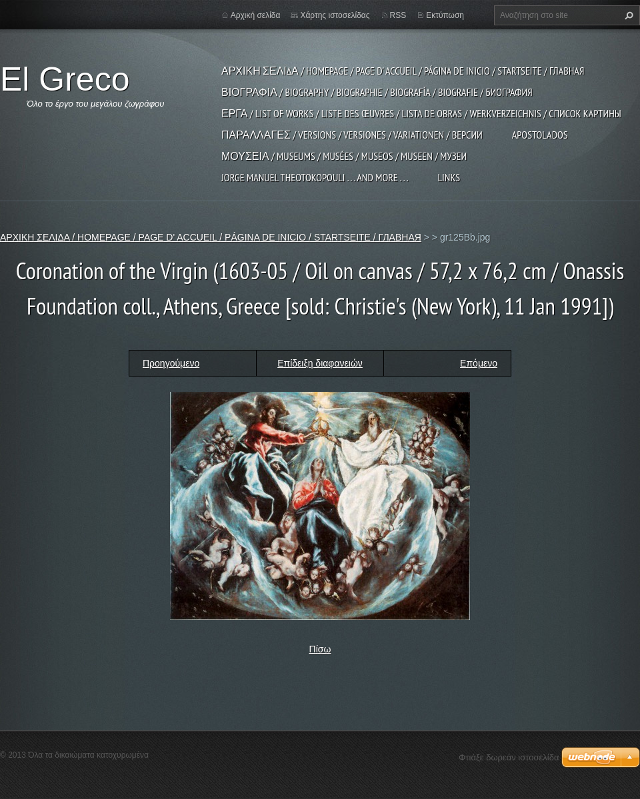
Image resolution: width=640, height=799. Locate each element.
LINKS (448, 177)
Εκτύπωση (445, 15)
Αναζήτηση (627, 15)
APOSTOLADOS (540, 134)
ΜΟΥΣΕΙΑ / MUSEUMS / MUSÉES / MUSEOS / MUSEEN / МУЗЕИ (344, 156)
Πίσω (320, 649)
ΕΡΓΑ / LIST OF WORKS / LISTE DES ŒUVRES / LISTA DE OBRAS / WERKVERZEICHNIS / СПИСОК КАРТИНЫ (421, 113)
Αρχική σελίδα (256, 15)
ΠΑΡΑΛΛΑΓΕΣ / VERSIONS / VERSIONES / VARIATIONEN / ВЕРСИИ (352, 134)
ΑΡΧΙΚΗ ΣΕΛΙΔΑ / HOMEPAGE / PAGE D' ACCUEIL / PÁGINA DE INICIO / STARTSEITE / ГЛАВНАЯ (402, 70)
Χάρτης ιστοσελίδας (334, 15)
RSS (398, 15)
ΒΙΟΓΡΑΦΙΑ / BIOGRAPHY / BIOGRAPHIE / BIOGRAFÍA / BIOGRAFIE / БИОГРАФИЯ (377, 92)
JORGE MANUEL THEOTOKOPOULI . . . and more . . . (314, 177)
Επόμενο (478, 363)
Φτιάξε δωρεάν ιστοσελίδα (509, 757)
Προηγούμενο (171, 363)
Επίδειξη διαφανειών (320, 363)
